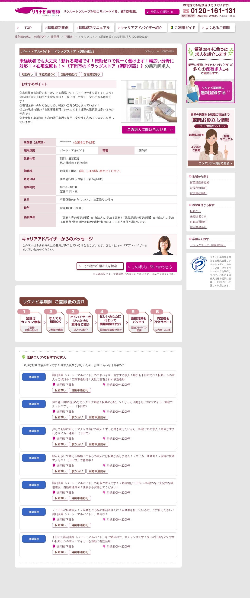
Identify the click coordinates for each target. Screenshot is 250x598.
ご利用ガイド (185, 28)
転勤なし (195, 211)
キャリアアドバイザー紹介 (141, 28)
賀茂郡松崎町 (198, 193)
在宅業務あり (198, 227)
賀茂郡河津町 (198, 188)
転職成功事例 (58, 28)
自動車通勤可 (198, 222)
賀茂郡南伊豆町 (199, 182)
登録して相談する (162, 11)
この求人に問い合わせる (151, 267)
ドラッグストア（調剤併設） (208, 245)
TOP (28, 28)
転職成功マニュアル (94, 28)
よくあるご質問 (217, 28)
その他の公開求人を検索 (100, 266)
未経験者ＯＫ (198, 216)
